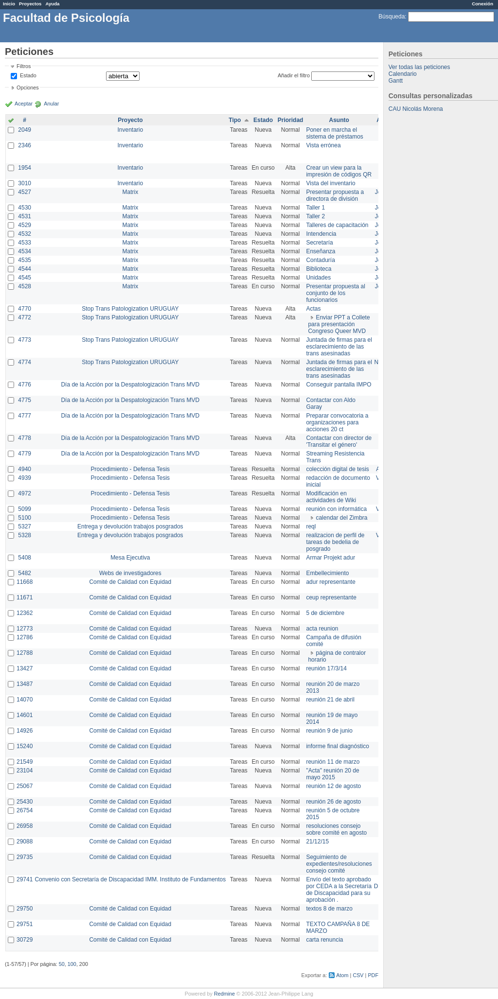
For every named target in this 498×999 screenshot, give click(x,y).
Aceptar (24, 103)
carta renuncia (324, 939)
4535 (24, 260)
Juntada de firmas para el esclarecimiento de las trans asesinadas (339, 346)
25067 (25, 786)
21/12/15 (317, 841)
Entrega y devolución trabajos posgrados (130, 526)
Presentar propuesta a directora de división (335, 195)
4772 (24, 317)
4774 (24, 362)
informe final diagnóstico (337, 746)
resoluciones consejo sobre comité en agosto (336, 829)
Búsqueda (391, 16)
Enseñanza (320, 251)
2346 (24, 145)
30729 (25, 939)
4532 (24, 233)
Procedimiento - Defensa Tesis (130, 469)
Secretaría (319, 242)
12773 (25, 628)
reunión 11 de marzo (332, 761)
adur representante (330, 581)
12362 (25, 613)
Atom (342, 975)
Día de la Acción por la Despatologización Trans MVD (130, 384)
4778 (24, 438)
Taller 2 (315, 216)
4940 (24, 469)
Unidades (318, 277)
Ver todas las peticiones (419, 67)
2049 (24, 129)
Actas (313, 308)
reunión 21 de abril (330, 699)
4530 (24, 207)
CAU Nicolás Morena (416, 108)
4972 (24, 493)
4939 (24, 477)
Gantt (396, 80)
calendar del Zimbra (341, 517)
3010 (24, 183)
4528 (24, 286)
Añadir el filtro (294, 75)
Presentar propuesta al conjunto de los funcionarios (335, 293)
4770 (24, 308)
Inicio (9, 3)
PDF (373, 975)
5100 (24, 517)
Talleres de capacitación (337, 225)
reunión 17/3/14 (326, 668)
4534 (24, 251)
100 (72, 964)
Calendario (403, 73)
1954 (24, 167)
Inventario (130, 129)
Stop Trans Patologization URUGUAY (130, 308)
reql (311, 526)
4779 (24, 453)
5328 (24, 535)
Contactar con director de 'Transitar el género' (339, 441)
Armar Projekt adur (330, 557)
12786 (25, 637)
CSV (358, 975)
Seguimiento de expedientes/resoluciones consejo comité (339, 864)
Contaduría (320, 260)
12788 (25, 652)
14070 (25, 699)
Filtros (24, 66)
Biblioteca (318, 268)
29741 (25, 879)
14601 (25, 715)
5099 (24, 509)
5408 (24, 557)
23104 (25, 770)
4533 (24, 242)
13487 (25, 684)
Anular (51, 103)
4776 (24, 384)
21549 (25, 761)
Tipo (235, 120)
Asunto (339, 120)
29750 (25, 908)
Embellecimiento (327, 573)
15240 (25, 746)
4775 (24, 400)
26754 (25, 810)
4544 (24, 268)
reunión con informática (336, 509)
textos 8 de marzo (329, 908)
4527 (24, 192)
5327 (24, 526)
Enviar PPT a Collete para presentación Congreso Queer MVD (339, 324)
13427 (25, 668)
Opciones (28, 87)
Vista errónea (323, 145)
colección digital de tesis (337, 469)
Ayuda (52, 3)
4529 (24, 225)
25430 (25, 801)
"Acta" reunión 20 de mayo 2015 (332, 774)
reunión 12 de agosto (333, 786)
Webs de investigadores (130, 573)
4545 (24, 277)
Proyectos (30, 3)
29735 (25, 857)
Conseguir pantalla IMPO (338, 384)
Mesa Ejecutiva (130, 557)
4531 (24, 216)
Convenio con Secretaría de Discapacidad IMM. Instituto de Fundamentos (130, 879)
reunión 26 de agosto (333, 801)
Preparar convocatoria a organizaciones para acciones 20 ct (337, 422)
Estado (28, 75)
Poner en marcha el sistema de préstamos (334, 133)
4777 (24, 415)
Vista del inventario (330, 183)
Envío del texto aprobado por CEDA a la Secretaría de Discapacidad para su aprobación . (339, 889)
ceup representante (331, 597)
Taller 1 (315, 207)
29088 (25, 841)
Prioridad (290, 120)
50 (62, 964)
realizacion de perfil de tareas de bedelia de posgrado (335, 542)
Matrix (130, 192)
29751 (25, 924)
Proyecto (130, 120)
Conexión (482, 3)
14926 (25, 730)
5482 (24, 573)
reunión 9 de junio (329, 730)
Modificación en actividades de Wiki (331, 497)
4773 (24, 339)
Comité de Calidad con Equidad (130, 581)
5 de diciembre (325, 613)
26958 (25, 826)
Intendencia (321, 233)
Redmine (224, 994)
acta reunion (322, 628)
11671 (25, 597)
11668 (25, 581)
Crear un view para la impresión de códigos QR (339, 171)
